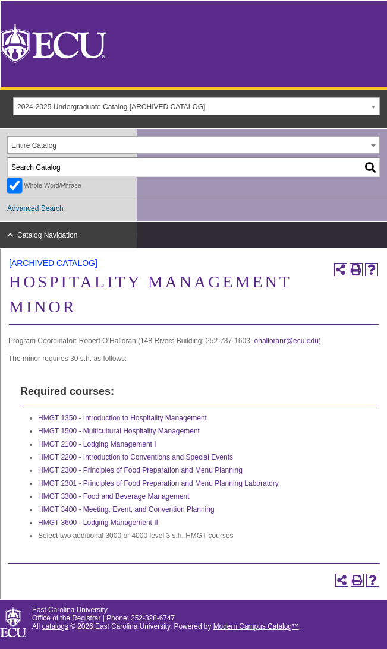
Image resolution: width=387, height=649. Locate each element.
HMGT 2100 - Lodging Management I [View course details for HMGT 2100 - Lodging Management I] (97, 444)
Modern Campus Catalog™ (256, 626)
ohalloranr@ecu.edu (286, 341)
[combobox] (196, 106)
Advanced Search (35, 208)
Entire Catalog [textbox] (33, 145)
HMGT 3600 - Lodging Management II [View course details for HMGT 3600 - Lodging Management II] (98, 522)
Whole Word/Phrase (52, 185)
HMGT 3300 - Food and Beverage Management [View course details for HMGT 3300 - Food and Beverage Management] (114, 496)
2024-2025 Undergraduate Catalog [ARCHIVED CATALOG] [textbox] (111, 107)
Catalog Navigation (47, 235)
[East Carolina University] (53, 43)
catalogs (55, 626)
